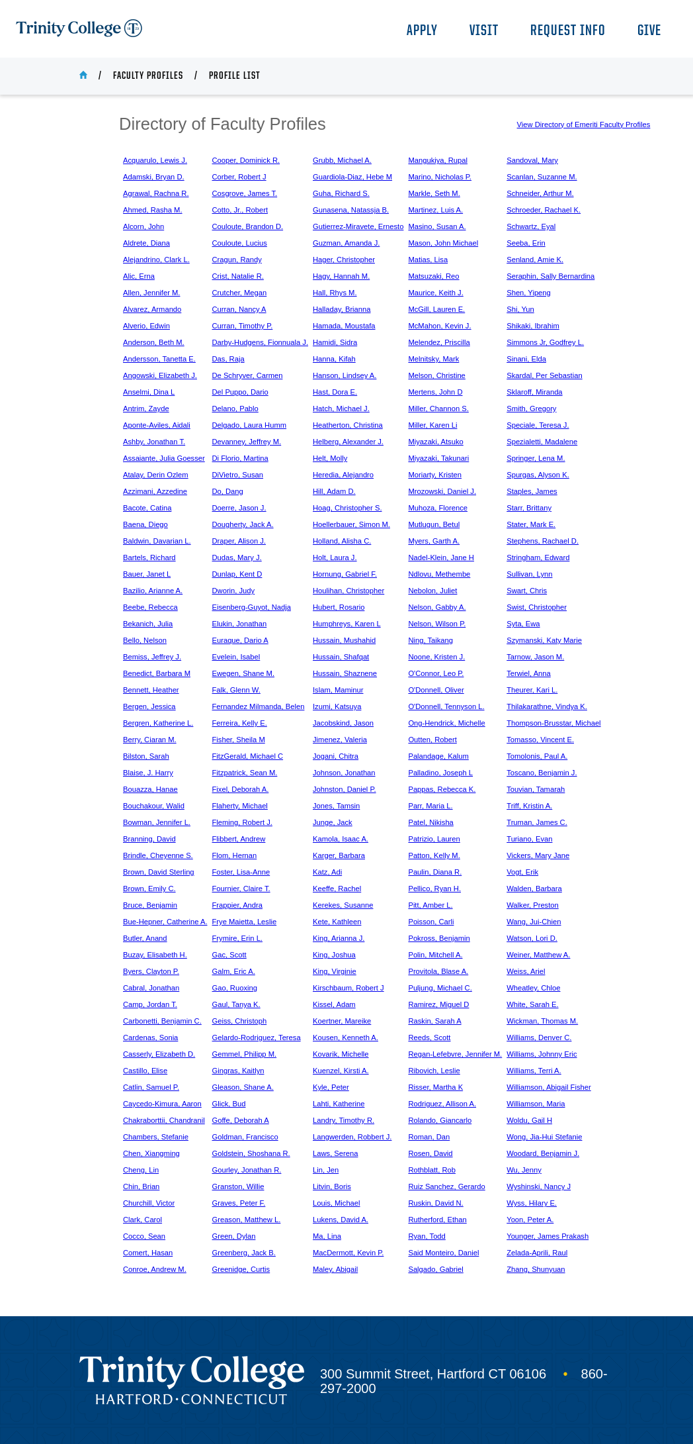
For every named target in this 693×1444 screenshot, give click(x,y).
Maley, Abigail (335, 1269)
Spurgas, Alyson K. (538, 475)
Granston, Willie (238, 1186)
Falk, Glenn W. (236, 690)
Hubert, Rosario (338, 607)
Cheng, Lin (141, 1170)
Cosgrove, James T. (245, 193)
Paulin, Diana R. (435, 872)
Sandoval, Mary (532, 160)
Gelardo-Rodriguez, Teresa (256, 1037)
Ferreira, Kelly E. (239, 723)
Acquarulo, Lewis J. (155, 160)
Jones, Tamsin (336, 806)
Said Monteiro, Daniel (443, 1253)
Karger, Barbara (339, 855)
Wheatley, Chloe (533, 988)
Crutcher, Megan (239, 293)
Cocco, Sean (144, 1236)
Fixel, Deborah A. (240, 789)
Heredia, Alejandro (343, 475)
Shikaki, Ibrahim (533, 326)
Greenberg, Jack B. (244, 1253)
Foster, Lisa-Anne (241, 872)
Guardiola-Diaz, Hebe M (352, 177)
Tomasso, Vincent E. (540, 740)
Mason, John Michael (443, 243)
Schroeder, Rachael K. (544, 210)
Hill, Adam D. (334, 491)
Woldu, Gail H (529, 1120)
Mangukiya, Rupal (438, 160)
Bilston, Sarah (146, 756)
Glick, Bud (229, 1104)
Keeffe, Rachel (337, 888)
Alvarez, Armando (152, 309)
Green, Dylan (234, 1236)
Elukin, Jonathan (239, 624)
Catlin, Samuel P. (151, 1087)
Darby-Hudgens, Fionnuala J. (260, 342)
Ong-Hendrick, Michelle (446, 723)
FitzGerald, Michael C (248, 756)
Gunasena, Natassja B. (351, 210)
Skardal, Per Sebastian (544, 375)
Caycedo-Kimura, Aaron (162, 1104)
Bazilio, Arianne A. (153, 591)
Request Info (568, 31)
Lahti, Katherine (338, 1104)
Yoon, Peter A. (530, 1220)
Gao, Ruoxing (234, 988)
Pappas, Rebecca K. (441, 789)
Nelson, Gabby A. (437, 607)
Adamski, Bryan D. (153, 177)
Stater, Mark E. (531, 524)
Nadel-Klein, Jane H (441, 557)
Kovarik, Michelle (341, 1054)
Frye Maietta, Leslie (244, 922)
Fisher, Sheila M (238, 740)
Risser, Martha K (435, 1087)
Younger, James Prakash (548, 1236)
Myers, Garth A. (434, 541)
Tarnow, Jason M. (535, 657)
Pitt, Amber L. (430, 905)
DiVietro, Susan (238, 475)
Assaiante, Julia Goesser (164, 458)
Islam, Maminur (338, 690)
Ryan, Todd (426, 1236)
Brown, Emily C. (149, 888)
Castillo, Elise (145, 1071)
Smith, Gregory (531, 408)
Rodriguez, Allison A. (442, 1104)
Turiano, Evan (529, 839)
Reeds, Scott (429, 1037)
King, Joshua (334, 955)
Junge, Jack (332, 822)
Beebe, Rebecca (150, 607)
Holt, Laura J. (335, 557)
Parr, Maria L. (430, 806)
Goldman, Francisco (245, 1137)
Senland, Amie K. (535, 260)
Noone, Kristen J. (436, 657)
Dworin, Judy (233, 591)
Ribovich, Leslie (434, 1071)
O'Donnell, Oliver (436, 690)
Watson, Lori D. (532, 938)
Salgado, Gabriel (435, 1269)
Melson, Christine (436, 375)
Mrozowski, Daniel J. (442, 491)
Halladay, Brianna (341, 309)
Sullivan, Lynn (529, 574)
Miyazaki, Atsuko (435, 442)
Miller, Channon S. (438, 408)
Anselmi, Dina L (149, 392)
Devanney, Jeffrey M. (247, 442)
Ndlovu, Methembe (439, 574)
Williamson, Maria (536, 1104)
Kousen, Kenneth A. (345, 1037)
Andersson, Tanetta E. (159, 359)
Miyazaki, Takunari (438, 458)
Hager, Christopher (344, 260)
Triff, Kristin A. (529, 806)
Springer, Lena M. (536, 458)
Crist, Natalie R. (238, 276)
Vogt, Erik (522, 872)
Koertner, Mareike (342, 1021)
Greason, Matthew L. (246, 1220)
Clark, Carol (142, 1220)
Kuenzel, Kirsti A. (341, 1071)
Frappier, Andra (237, 905)
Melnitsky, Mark (433, 359)
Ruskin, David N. (435, 1203)
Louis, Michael (336, 1203)
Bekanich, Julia (148, 624)
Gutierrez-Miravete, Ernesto (358, 226)
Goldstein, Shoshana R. (251, 1153)
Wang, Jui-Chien (534, 922)
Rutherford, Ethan (437, 1220)
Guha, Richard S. (341, 193)
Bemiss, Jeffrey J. (152, 657)
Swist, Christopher (537, 607)
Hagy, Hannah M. (341, 276)
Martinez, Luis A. (435, 210)
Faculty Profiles (148, 76)
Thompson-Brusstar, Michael (553, 723)
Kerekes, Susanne (343, 905)
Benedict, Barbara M (156, 673)
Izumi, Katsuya (337, 706)
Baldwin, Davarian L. (157, 541)
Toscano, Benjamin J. (542, 773)
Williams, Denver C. (539, 1037)
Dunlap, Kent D (237, 574)
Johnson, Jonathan (344, 773)
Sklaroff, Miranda (534, 392)
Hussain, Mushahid (344, 640)
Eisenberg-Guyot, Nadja (251, 607)
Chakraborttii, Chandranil (164, 1120)
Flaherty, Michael (240, 806)
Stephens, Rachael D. (543, 541)
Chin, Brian (141, 1186)
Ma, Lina (327, 1236)
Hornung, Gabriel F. (345, 574)
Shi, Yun (520, 309)
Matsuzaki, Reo (433, 276)
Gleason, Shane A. (243, 1087)
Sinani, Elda (526, 359)
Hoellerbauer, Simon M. (351, 524)
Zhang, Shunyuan (536, 1269)
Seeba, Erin (526, 243)
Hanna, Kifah (334, 359)
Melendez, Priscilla (438, 342)
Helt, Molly (330, 458)
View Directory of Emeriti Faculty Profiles (584, 124)
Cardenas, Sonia (150, 1037)
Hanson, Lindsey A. (344, 375)
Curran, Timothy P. (242, 326)
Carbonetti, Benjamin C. (162, 1021)
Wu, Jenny (524, 1170)
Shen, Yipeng (529, 293)
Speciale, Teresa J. (538, 425)
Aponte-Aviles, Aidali (156, 425)
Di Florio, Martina (240, 458)
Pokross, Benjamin (438, 938)
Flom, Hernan (234, 855)
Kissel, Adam (334, 1004)
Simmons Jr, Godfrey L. (545, 342)
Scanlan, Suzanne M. (542, 177)
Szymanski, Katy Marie (544, 640)
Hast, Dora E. (335, 392)
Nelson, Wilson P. (437, 624)
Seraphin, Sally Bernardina (550, 276)
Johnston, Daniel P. (344, 789)
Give (649, 31)
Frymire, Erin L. (237, 938)
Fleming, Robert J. (242, 822)
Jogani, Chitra (335, 756)
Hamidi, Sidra (335, 342)
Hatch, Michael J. (341, 408)
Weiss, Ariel (526, 971)
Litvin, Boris (332, 1186)
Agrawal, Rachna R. (156, 193)
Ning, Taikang (430, 640)
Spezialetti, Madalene (542, 442)
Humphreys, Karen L (347, 624)
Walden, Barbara (534, 888)
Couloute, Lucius (239, 243)
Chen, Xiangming (151, 1153)
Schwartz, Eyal (531, 226)
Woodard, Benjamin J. (543, 1153)
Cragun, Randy (237, 260)
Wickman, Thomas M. (542, 1021)
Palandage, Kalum (438, 756)
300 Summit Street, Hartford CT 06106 (433, 1374)
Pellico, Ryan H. (434, 888)
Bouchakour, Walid (153, 806)
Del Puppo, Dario (240, 392)
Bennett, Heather (151, 690)
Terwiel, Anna (529, 673)
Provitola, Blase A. (438, 971)
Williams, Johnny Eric (542, 1054)
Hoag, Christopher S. (347, 508)
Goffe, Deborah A (240, 1120)
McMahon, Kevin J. (439, 326)
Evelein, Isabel (236, 657)
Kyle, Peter (331, 1087)
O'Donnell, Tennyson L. (446, 706)
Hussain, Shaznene (345, 673)
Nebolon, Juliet (432, 591)
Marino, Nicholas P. (439, 177)
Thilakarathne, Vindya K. (547, 706)
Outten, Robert (432, 740)
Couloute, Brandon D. (248, 226)
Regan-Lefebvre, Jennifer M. (455, 1054)
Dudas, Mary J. (237, 557)
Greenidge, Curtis (241, 1269)
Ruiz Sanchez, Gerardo (446, 1186)
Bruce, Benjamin (150, 905)
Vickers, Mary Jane (538, 855)
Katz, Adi (327, 872)
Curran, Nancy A (239, 309)
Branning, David (149, 839)
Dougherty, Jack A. (243, 524)
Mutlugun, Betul (434, 524)
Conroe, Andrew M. (154, 1269)
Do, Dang (227, 491)
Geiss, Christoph (239, 1021)
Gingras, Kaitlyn (238, 1071)
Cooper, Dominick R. (246, 160)
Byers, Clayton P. (151, 971)
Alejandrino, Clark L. (156, 260)
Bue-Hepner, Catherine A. (165, 922)
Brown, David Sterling (158, 872)
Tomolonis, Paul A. (537, 756)
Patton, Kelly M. (434, 855)
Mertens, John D (435, 392)
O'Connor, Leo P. (436, 673)
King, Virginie (334, 971)
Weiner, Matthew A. (538, 955)
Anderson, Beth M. (153, 342)
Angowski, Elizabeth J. (160, 375)
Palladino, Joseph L (440, 773)
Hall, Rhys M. (335, 293)
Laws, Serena (335, 1153)
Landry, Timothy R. (343, 1120)
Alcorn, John (143, 226)
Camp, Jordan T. (150, 1004)
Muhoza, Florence (438, 508)
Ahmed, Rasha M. (153, 210)
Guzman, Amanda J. (346, 243)
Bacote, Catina (147, 508)
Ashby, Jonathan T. (154, 442)
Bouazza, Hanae (150, 789)
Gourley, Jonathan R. (247, 1170)
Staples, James (532, 491)
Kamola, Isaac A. (340, 839)
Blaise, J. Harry (148, 773)
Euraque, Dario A (240, 640)
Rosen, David (430, 1153)
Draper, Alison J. (239, 541)
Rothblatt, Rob (432, 1170)
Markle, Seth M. (434, 193)
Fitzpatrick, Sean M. (245, 773)
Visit (484, 31)
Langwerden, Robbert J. (352, 1137)
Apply (422, 31)
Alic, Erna (139, 276)
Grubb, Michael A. (342, 160)
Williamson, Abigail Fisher (549, 1087)
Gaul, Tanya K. (236, 1004)
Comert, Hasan (148, 1253)
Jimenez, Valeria (340, 740)
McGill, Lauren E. (436, 309)
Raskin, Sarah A (434, 1021)
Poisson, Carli (431, 922)
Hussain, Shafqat (341, 657)
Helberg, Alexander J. (348, 442)
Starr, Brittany (529, 508)
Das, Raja (228, 359)
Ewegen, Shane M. (243, 673)
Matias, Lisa (428, 260)
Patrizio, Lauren (434, 839)
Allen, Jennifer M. (151, 293)
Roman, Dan (429, 1137)
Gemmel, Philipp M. (244, 1054)
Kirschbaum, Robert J (348, 988)
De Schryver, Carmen (247, 375)
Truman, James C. (537, 822)
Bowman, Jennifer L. (156, 822)
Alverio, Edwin (146, 326)
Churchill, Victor (149, 1203)
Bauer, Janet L (147, 574)
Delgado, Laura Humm (249, 425)
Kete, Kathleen (337, 922)
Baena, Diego (145, 524)
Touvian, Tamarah (536, 789)
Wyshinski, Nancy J (539, 1186)
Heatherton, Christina (348, 425)
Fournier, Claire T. (241, 888)
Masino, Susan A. (437, 226)
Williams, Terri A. (534, 1071)
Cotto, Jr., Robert (240, 210)
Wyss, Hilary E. (532, 1203)
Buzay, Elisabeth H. (155, 955)
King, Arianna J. (338, 938)
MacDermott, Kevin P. (348, 1253)
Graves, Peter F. (239, 1203)
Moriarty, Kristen (435, 475)
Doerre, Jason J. (239, 508)
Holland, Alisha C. (342, 541)
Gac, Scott (229, 955)
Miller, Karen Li (432, 425)
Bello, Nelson (145, 640)
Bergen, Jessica (149, 706)
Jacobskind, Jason (343, 723)
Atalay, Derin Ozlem (155, 475)
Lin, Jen (326, 1170)
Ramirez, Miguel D (438, 1004)
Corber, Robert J (239, 177)
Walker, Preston (533, 905)
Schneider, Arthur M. (540, 193)
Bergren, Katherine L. (158, 723)
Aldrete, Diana (146, 243)
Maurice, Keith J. (435, 293)
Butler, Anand (145, 938)
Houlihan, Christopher (348, 591)
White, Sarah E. (532, 1004)
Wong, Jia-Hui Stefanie (544, 1137)
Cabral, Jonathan (151, 988)
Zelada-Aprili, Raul (537, 1253)
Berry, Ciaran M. (150, 740)
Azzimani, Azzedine (155, 491)
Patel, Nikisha (430, 822)
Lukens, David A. (340, 1220)
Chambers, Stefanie (155, 1137)
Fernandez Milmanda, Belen (258, 706)
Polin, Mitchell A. (435, 955)
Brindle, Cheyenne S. (158, 855)
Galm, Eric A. (233, 971)
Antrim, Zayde (146, 408)
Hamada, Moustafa (344, 326)
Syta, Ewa (523, 624)
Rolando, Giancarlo (439, 1120)
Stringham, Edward (538, 557)
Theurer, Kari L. (532, 690)
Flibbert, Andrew (239, 839)
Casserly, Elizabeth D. (159, 1054)
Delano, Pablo (235, 408)
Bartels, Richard (149, 557)
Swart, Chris (527, 591)
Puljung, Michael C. (439, 988)
